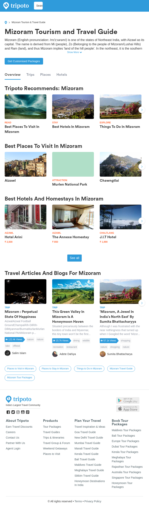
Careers (11, 432)
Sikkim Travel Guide (86, 475)
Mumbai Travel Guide (87, 443)
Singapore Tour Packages (127, 477)
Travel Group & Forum (56, 443)
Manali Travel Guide (86, 448)
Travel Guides (51, 432)
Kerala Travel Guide (86, 453)
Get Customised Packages (24, 61)
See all (74, 258)
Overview (13, 74)
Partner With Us (15, 443)
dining (76, 340)
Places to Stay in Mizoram (55, 368)
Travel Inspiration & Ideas (89, 426)
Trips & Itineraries (53, 437)
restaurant (71, 347)
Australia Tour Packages (126, 472)
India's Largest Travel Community (23, 405)
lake (7, 346)
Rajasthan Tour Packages (127, 466)
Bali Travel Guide (84, 459)
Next (142, 110)
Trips (30, 74)
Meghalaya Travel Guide (89, 470)
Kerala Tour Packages (125, 452)
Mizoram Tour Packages (19, 377)
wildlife (86, 340)
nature (30, 339)
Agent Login (13, 448)
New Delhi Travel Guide (88, 437)
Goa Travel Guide (85, 432)
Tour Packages (52, 426)
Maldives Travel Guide (87, 464)
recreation (58, 347)
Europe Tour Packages (125, 441)
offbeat (16, 346)
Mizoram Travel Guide (121, 368)
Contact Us (12, 437)
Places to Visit (51, 453)
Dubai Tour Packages (125, 446)
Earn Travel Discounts (19, 426)
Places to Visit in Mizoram (20, 368)
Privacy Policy (92, 501)
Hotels (61, 74)
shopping (125, 340)
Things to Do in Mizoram (89, 368)
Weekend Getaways (55, 448)
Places (45, 74)
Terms (78, 501)
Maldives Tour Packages (126, 430)
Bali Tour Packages (123, 435)
